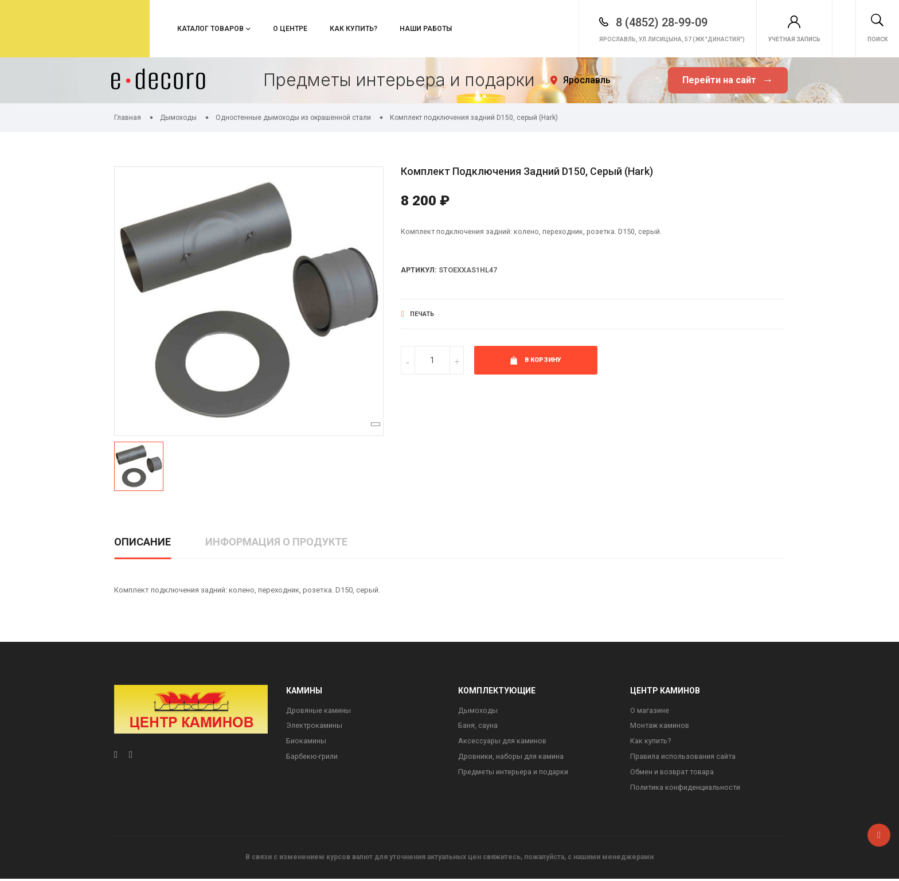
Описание (142, 542)
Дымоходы (478, 711)
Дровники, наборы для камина (512, 758)
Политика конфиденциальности (686, 789)
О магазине (649, 711)
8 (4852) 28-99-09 (610, 22)
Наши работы (426, 29)
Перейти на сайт (727, 80)
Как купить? (353, 29)
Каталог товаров (210, 29)
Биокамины (306, 742)
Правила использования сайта (684, 758)
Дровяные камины (319, 711)
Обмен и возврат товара (674, 774)
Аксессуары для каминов (503, 742)
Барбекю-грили (313, 758)
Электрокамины (315, 726)
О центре (290, 29)
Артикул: (419, 271)
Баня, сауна (478, 726)
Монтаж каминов (660, 726)
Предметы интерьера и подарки (514, 774)
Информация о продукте (276, 542)
